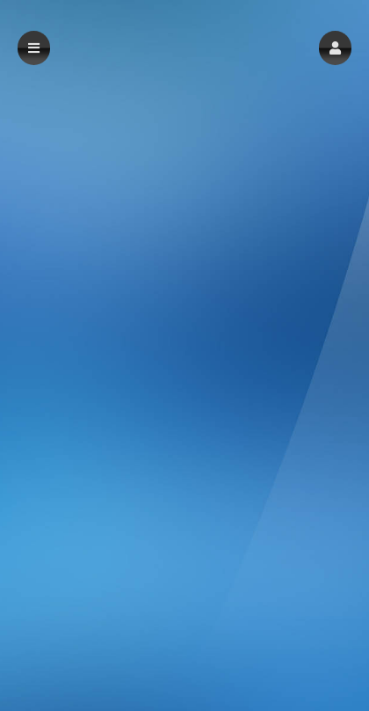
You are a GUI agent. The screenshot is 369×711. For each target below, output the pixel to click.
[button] (335, 48)
